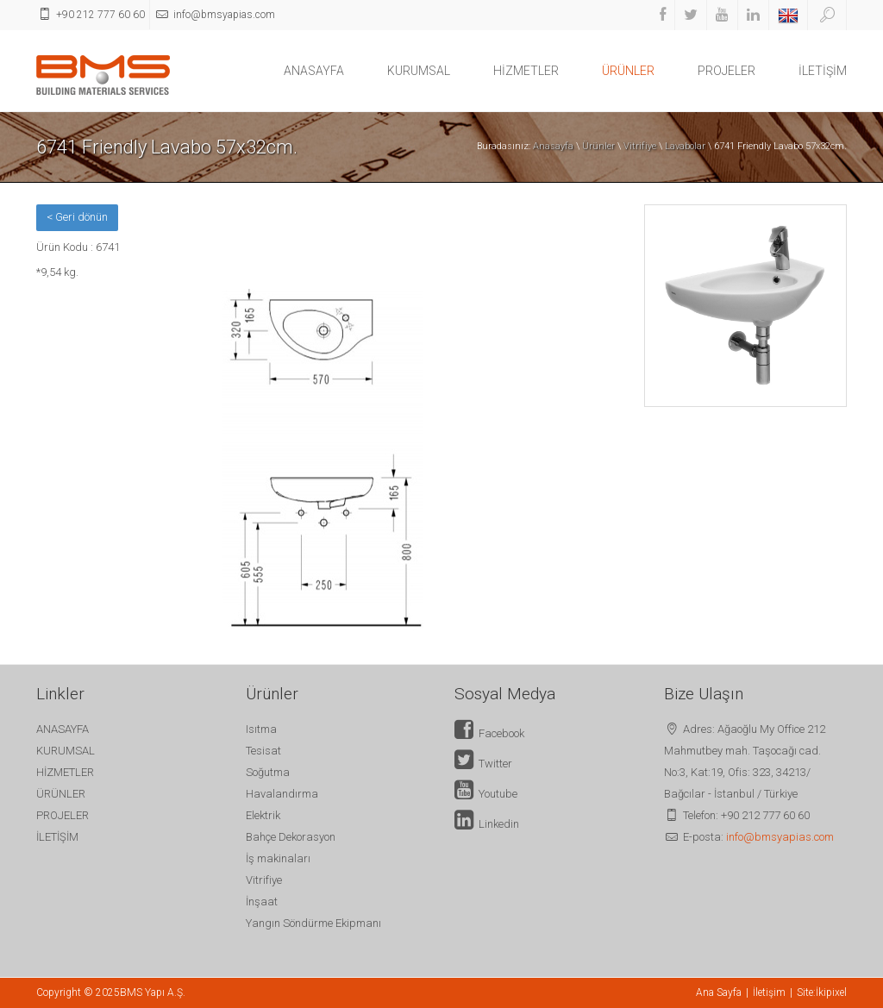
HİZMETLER (526, 71)
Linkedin (486, 823)
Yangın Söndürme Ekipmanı (313, 923)
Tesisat (263, 750)
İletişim (769, 992)
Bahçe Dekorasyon (290, 836)
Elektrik (263, 815)
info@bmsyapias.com (780, 836)
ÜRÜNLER (628, 71)
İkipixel (831, 992)
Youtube (485, 793)
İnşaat (262, 901)
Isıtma (261, 729)
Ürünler (598, 146)
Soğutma (268, 772)
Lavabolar (685, 146)
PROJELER (726, 71)
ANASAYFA (314, 71)
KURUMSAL (418, 71)
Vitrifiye (639, 146)
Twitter (483, 763)
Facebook (489, 733)
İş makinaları (278, 858)
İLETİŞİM (822, 71)
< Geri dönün (77, 216)
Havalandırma (282, 793)
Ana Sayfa (719, 992)
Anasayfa (553, 146)
